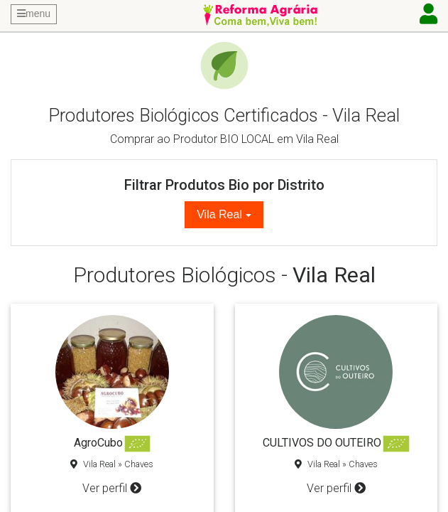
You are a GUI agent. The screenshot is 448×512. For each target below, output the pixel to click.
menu (33, 13)
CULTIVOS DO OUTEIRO (322, 442)
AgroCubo (98, 442)
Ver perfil (111, 488)
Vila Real (219, 214)
